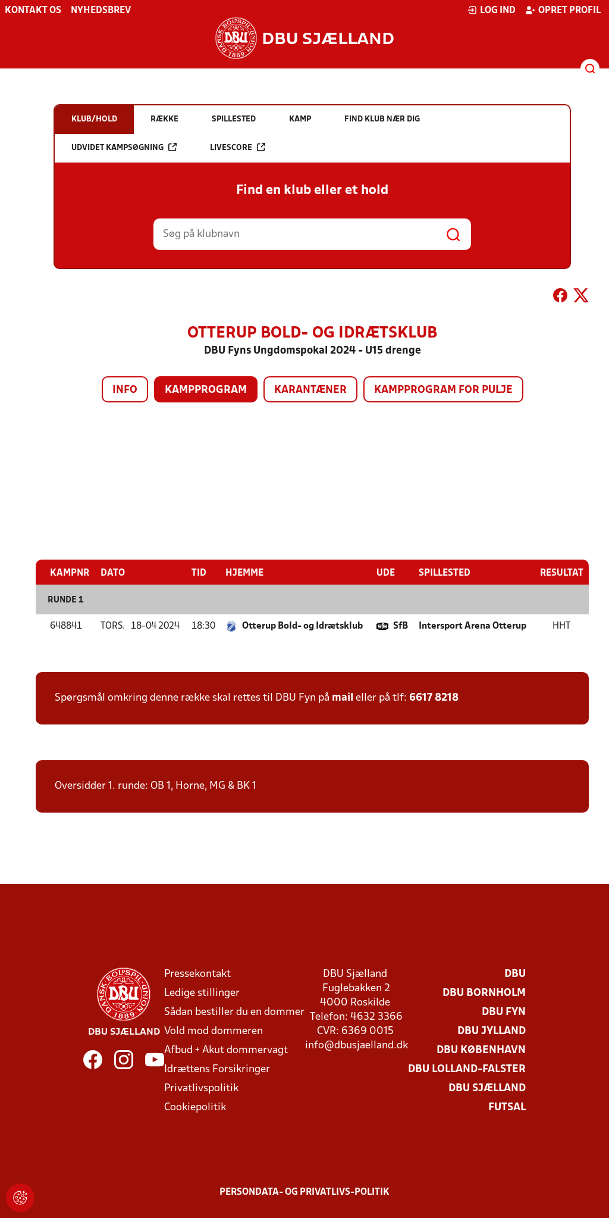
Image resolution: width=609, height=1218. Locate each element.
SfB (400, 626)
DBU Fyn (504, 1012)
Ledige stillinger (202, 993)
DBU (515, 974)
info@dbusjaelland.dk (356, 1046)
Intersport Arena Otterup (472, 626)
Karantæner (310, 390)
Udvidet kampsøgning (124, 147)
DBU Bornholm (484, 993)
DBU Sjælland (487, 1088)
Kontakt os (33, 11)
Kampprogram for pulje (443, 390)
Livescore (237, 147)
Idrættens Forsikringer (217, 1069)
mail (342, 698)
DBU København (481, 1050)
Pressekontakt (197, 974)
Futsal (507, 1108)
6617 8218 (434, 698)
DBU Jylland (491, 1031)
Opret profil (563, 10)
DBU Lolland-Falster (467, 1069)
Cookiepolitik (195, 1108)
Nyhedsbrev (101, 11)
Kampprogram (206, 390)
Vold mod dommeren (213, 1031)
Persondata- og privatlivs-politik (304, 1192)
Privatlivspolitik (201, 1088)
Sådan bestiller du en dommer (234, 1012)
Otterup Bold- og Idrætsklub (302, 626)
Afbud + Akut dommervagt (226, 1050)
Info (124, 390)
